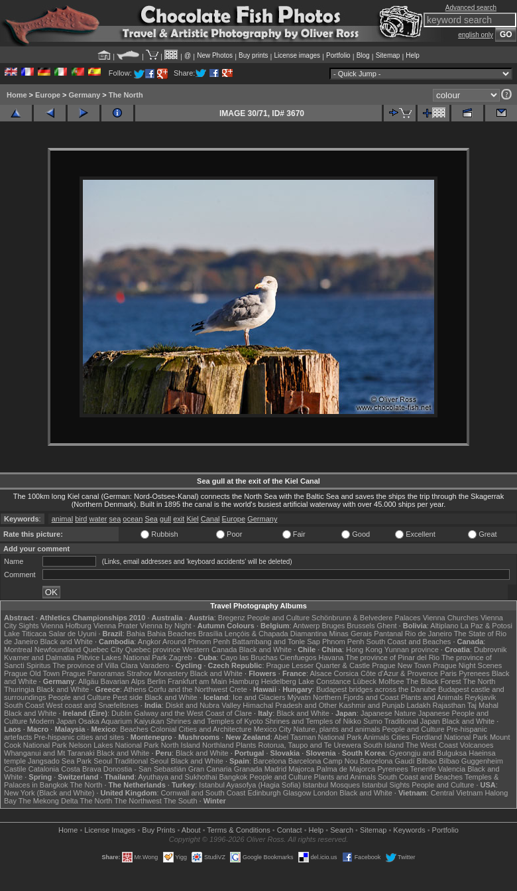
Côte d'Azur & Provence (399, 673)
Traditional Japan (412, 721)
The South (181, 801)
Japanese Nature (388, 713)
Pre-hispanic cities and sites (79, 737)
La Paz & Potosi (486, 626)
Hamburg (243, 681)
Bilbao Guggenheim (471, 761)
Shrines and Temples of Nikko (313, 721)
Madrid (275, 769)
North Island (180, 745)
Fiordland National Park (450, 737)
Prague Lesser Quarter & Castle (318, 665)
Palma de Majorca (346, 769)
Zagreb (180, 657)
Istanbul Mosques (331, 785)
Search (341, 830)
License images (297, 55)
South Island (383, 745)
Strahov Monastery (157, 673)
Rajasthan (449, 705)
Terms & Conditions (238, 830)
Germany (85, 95)
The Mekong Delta (48, 801)
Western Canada (209, 649)
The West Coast (432, 745)
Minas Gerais (350, 634)
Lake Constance (324, 681)
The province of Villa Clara (95, 665)
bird (81, 519)
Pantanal (388, 634)
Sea (151, 519)
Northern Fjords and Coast (356, 697)
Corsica (346, 673)
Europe (47, 95)
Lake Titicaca (25, 634)
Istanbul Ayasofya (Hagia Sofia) (249, 785)
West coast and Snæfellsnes (92, 705)
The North (126, 95)
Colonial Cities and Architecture (201, 729)
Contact (289, 830)
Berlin (156, 681)
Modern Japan (53, 721)
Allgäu (88, 681)
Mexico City (273, 729)
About (191, 830)
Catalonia (44, 769)
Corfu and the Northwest (187, 689)
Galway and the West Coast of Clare (193, 713)
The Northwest (138, 801)
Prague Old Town (32, 673)
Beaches (134, 729)
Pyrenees (474, 673)
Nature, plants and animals (337, 729)
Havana (331, 657)
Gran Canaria (210, 769)
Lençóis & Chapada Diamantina (276, 634)
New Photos (215, 55)
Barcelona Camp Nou (323, 761)
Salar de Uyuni (72, 634)
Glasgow (297, 793)
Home (17, 95)
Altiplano (444, 626)
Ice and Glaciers (259, 697)
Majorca (301, 769)
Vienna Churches (451, 618)
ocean (133, 519)
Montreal (18, 649)
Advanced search (470, 7)
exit (178, 519)
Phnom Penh (343, 642)
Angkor (149, 642)
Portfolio (338, 55)
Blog (363, 55)
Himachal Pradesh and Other (290, 705)
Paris (448, 673)
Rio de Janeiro (428, 634)
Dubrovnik (490, 649)
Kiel (192, 519)
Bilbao (427, 761)
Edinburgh (263, 793)
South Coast (24, 705)
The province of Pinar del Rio (392, 657)
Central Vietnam (457, 793)
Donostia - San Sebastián (144, 769)
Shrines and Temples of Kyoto (214, 721)
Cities (400, 737)
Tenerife (423, 769)
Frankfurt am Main (197, 681)
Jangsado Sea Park (59, 761)
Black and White (66, 642)
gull (165, 519)
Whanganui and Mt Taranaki (49, 753)
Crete (238, 689)
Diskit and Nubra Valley (203, 705)
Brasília (210, 634)
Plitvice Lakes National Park (121, 657)
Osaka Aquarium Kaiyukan (121, 721)
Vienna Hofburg (66, 626)
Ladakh (418, 705)
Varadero (154, 665)
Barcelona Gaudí (387, 761)
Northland (218, 745)
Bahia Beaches (171, 634)
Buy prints (253, 55)
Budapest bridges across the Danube (376, 689)
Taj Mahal (482, 705)
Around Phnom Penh (196, 642)
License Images (109, 830)
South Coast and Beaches (409, 642)
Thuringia (19, 689)
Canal (210, 519)
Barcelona (269, 761)
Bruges (333, 626)
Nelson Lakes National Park (114, 745)
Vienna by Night (165, 626)
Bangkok (233, 777)
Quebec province (152, 649)
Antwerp (306, 626)
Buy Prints (158, 830)
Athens (134, 689)
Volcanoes (477, 745)
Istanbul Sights (386, 785)
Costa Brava (81, 769)
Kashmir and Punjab (371, 705)
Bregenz (231, 618)
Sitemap (388, 55)
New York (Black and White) (49, 793)
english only (475, 34)
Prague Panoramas (93, 673)
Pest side (128, 697)
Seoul (102, 761)
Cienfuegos (298, 657)
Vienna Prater (115, 626)
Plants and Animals (432, 697)
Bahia (136, 634)
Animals (376, 737)
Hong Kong (364, 649)
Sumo (372, 721)
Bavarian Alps (123, 681)
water (98, 519)
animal (62, 519)
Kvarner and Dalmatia (39, 657)
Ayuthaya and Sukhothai (177, 777)
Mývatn (298, 697)
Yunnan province (411, 649)
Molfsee (391, 681)
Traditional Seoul (141, 761)
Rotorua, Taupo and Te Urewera (309, 745)
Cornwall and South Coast (203, 793)
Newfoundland (57, 649)
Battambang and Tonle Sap (276, 642)
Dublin (121, 713)
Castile (15, 769)
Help (413, 55)
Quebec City (103, 649)
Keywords (409, 830)
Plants (246, 745)
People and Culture (278, 618)
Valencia (451, 769)
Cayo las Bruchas (249, 657)
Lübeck (364, 681)
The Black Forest (433, 681)
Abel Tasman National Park (317, 737)
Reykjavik (480, 697)
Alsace (320, 673)
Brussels (360, 626)
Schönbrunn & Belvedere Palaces (366, 618)
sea (115, 519)
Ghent (387, 626)
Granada (248, 769)
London (326, 793)
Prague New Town (401, 665)
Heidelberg (278, 681)
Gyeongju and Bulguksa (428, 753)
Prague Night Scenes (467, 665)
